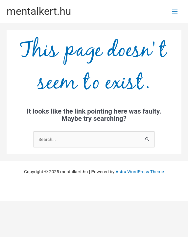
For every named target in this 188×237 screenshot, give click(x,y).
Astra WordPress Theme (140, 171)
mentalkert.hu (39, 11)
